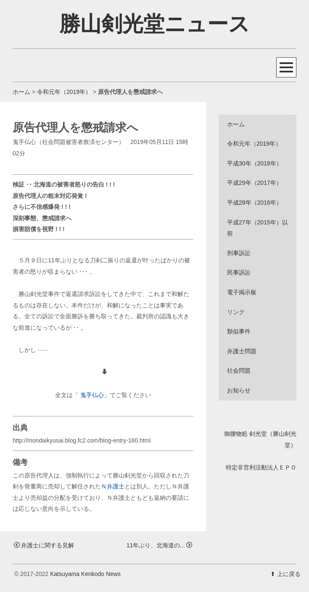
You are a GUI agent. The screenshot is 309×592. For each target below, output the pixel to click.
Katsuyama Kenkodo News (85, 574)
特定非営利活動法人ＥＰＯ (261, 467)
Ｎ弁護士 (112, 486)
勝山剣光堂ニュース (154, 24)
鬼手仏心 (92, 395)
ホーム (21, 91)
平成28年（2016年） (254, 202)
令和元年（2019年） (64, 91)
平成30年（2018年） (254, 163)
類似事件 (239, 331)
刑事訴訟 (239, 253)
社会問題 (239, 370)
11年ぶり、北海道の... (159, 545)
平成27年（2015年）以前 (257, 228)
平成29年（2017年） (254, 182)
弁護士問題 (241, 351)
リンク (236, 312)
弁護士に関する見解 (44, 545)
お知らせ (239, 390)
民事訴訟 (239, 272)
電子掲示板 (241, 292)
